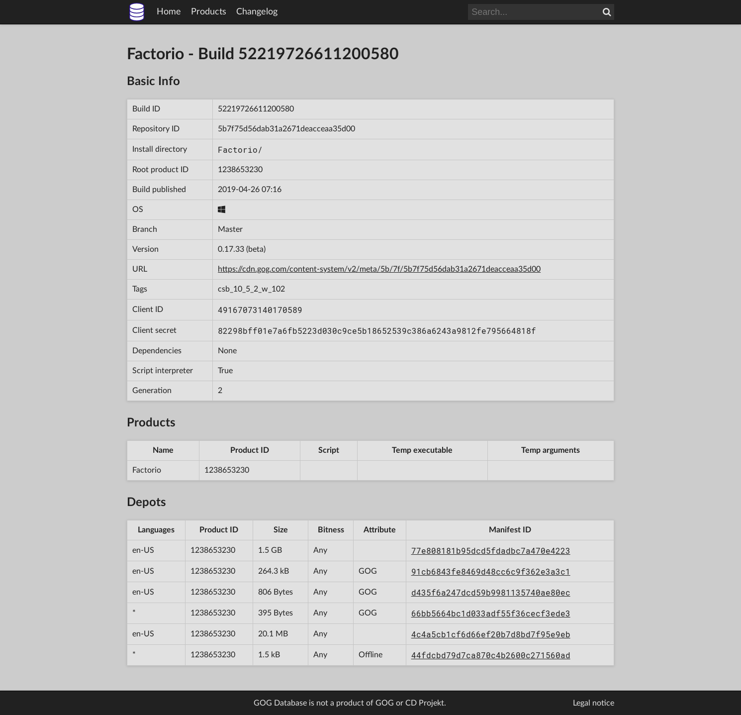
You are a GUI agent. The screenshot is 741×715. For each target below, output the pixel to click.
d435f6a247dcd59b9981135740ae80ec (490, 592)
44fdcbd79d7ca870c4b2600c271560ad (490, 655)
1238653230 (240, 170)
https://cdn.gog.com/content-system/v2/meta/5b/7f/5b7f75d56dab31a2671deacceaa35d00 (379, 269)
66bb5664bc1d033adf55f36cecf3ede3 (490, 613)
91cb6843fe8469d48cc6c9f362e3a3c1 (490, 571)
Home (169, 11)
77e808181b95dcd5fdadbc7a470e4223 (490, 550)
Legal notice (593, 703)
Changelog (257, 11)
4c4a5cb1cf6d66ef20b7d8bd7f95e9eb (490, 634)
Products (208, 11)
